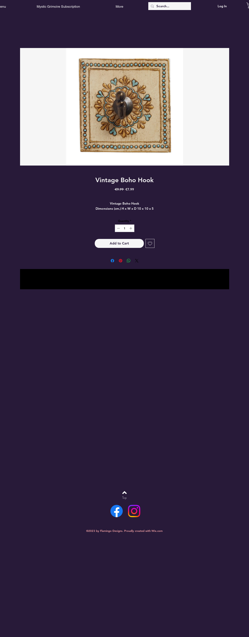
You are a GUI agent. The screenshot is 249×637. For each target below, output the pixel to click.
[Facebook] (116, 511)
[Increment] (131, 228)
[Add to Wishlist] (150, 243)
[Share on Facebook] (112, 260)
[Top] (124, 498)
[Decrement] (118, 228)
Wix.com (157, 530)
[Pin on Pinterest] (120, 260)
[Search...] (169, 6)
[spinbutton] (124, 228)
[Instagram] (134, 511)
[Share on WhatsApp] (128, 260)
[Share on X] (136, 260)
